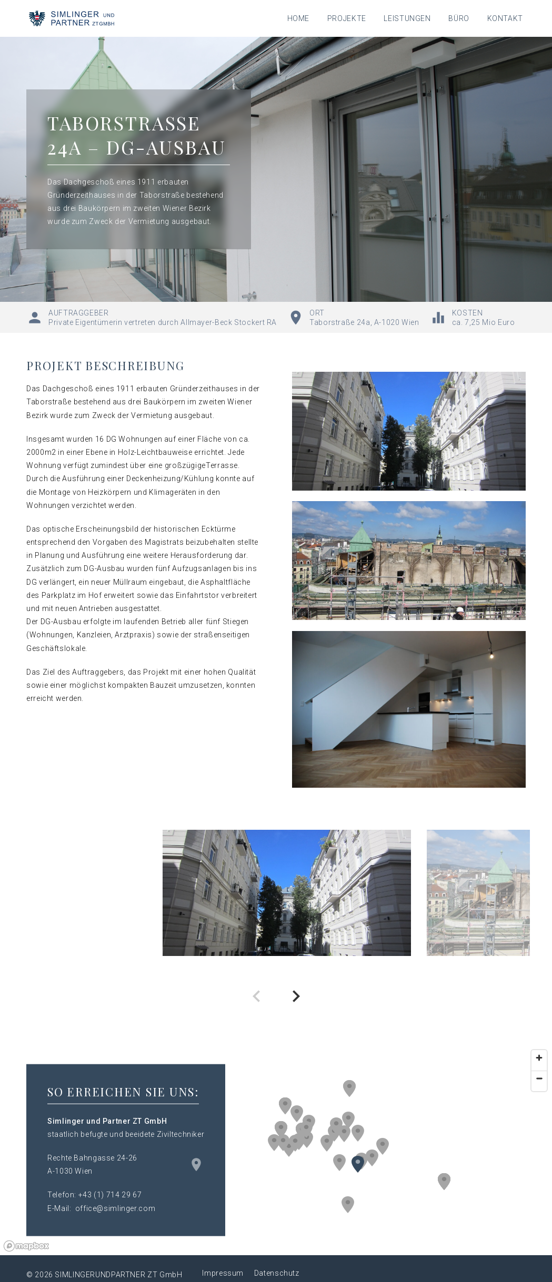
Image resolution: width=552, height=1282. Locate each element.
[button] (348, 1120)
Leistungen (407, 18)
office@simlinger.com (115, 1208)
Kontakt (505, 18)
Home (298, 18)
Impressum (223, 1273)
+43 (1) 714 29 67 (110, 1195)
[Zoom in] (539, 1057)
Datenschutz (276, 1273)
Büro (458, 18)
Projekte (346, 18)
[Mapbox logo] (26, 1246)
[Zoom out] (539, 1078)
